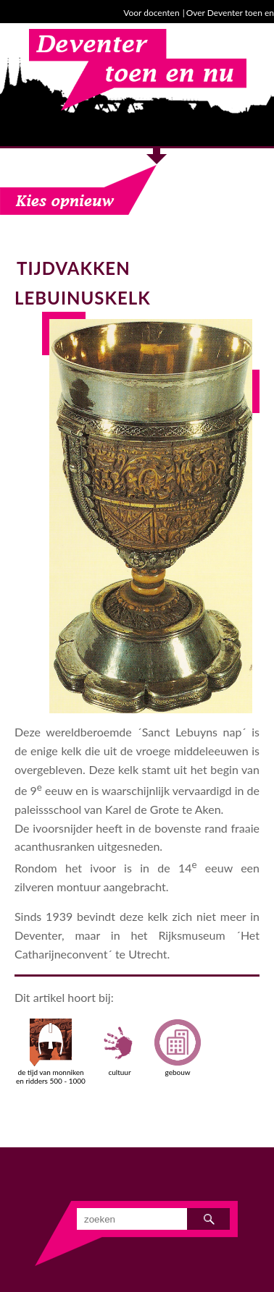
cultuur (119, 1047)
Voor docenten (151, 12)
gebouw (178, 1047)
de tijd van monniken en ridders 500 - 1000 (51, 1052)
